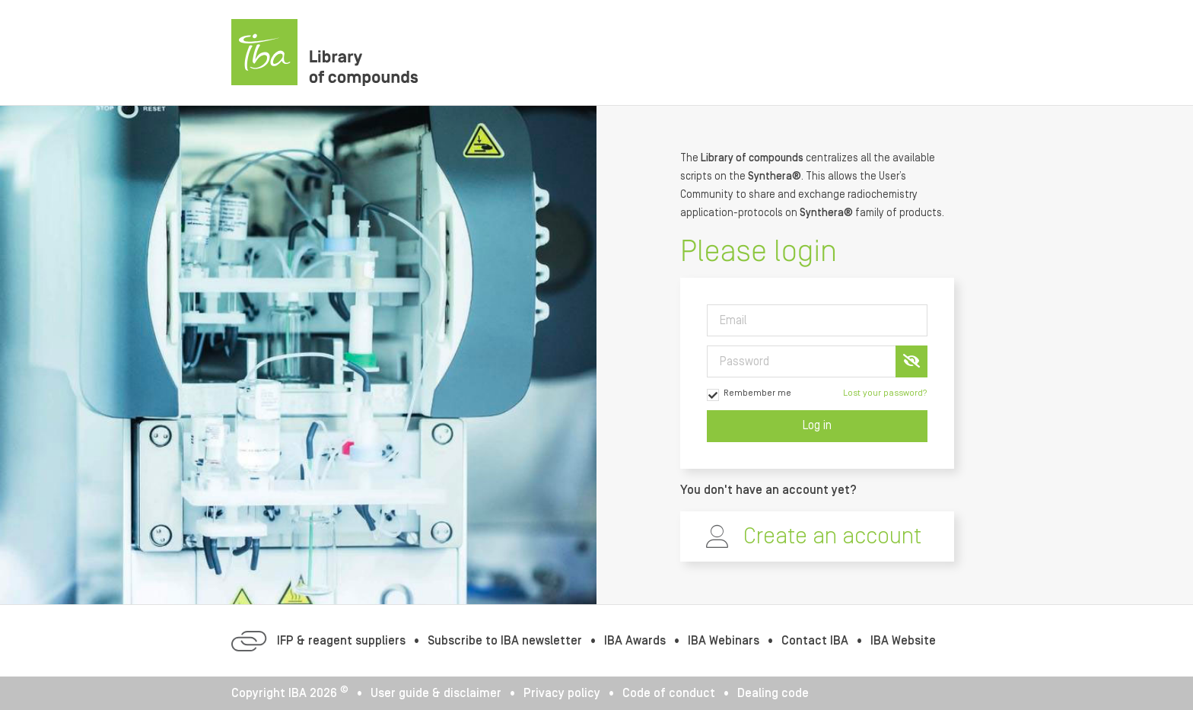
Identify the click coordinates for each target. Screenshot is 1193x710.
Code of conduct (668, 693)
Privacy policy (561, 693)
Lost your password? (885, 393)
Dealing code (773, 693)
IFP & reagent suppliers (341, 641)
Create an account (832, 536)
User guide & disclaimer (436, 693)
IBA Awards (635, 641)
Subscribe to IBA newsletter (505, 641)
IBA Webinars (723, 641)
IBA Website (903, 641)
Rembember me (749, 394)
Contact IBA (814, 641)
